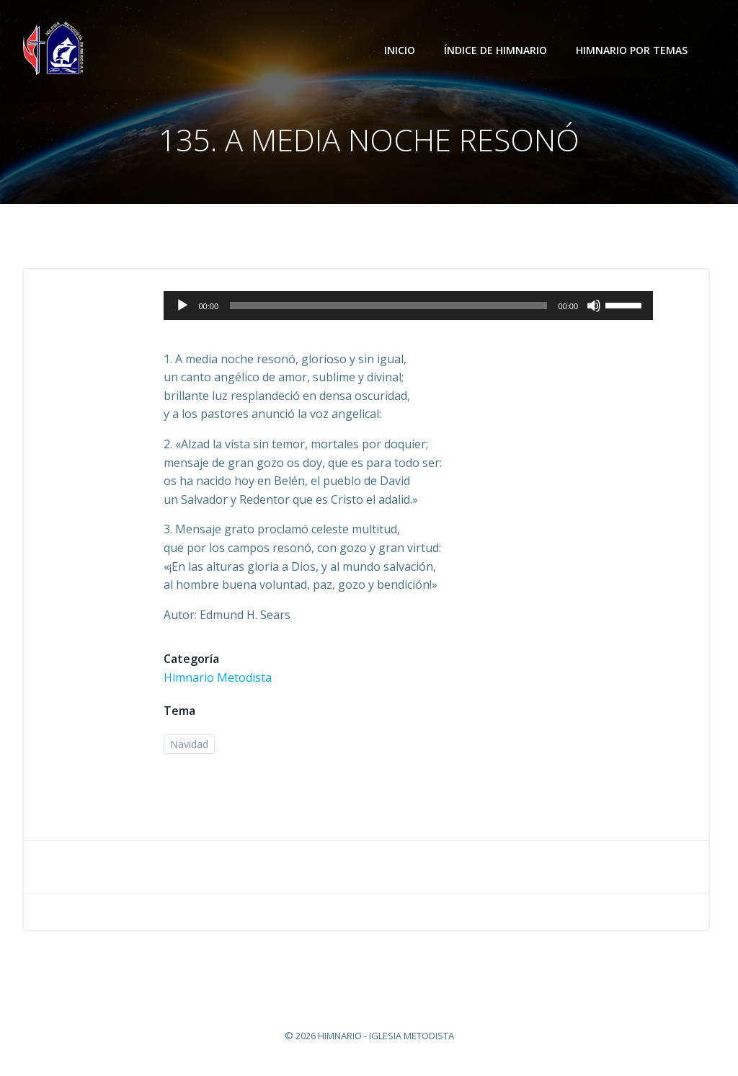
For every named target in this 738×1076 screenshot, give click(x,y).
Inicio (399, 50)
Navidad (189, 744)
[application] (408, 305)
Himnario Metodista (218, 677)
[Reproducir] (182, 305)
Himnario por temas (638, 50)
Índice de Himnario (495, 50)
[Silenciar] (594, 305)
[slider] (388, 305)
